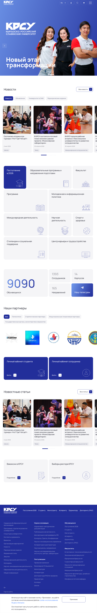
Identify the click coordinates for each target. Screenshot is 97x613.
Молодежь (8, 563)
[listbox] (63, 3)
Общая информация (11, 573)
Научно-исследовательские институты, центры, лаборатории (46, 552)
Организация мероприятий (14, 544)
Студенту (68, 530)
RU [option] (61, 3)
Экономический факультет (74, 555)
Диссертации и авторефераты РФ (46, 535)
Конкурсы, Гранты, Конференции (46, 538)
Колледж (37, 582)
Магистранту (69, 533)
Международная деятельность (15, 560)
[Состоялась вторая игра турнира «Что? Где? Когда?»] (17, 129)
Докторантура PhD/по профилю (46, 576)
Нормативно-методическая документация (44, 527)
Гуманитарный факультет (74, 562)
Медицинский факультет (74, 570)
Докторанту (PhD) (71, 543)
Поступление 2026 (71, 526)
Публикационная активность (44, 532)
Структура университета (13, 534)
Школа (36, 585)
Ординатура (38, 579)
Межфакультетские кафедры (75, 579)
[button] (43, 74)
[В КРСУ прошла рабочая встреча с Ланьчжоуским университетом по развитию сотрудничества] (78, 129)
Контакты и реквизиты (12, 537)
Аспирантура (39, 572)
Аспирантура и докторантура (45, 545)
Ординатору (69, 539)
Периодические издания (13, 550)
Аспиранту (69, 536)
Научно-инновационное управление (47, 542)
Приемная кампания (41, 563)
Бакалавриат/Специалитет (44, 566)
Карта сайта (8, 592)
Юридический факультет (74, 558)
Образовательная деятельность (16, 570)
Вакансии (7, 540)
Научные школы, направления (45, 548)
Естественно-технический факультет (78, 552)
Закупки (7, 557)
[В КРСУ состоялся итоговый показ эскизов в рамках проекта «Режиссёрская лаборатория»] (47, 129)
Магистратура (39, 569)
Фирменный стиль (10, 553)
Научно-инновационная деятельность (18, 566)
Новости (7, 547)
